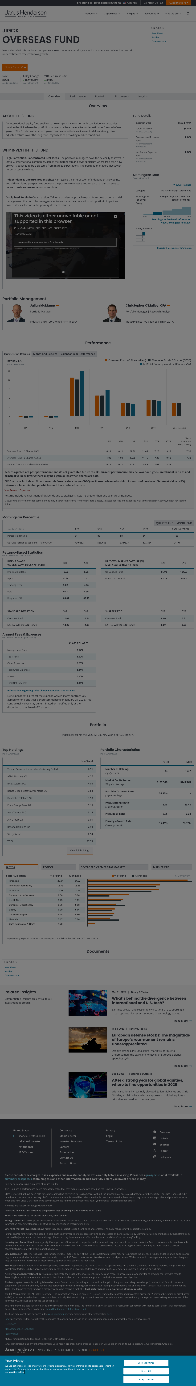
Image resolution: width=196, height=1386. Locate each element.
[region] (98, 1371)
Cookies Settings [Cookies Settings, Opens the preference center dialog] (146, 1362)
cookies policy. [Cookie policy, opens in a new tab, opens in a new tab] (16, 1372)
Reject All (146, 1371)
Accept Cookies (146, 1379)
